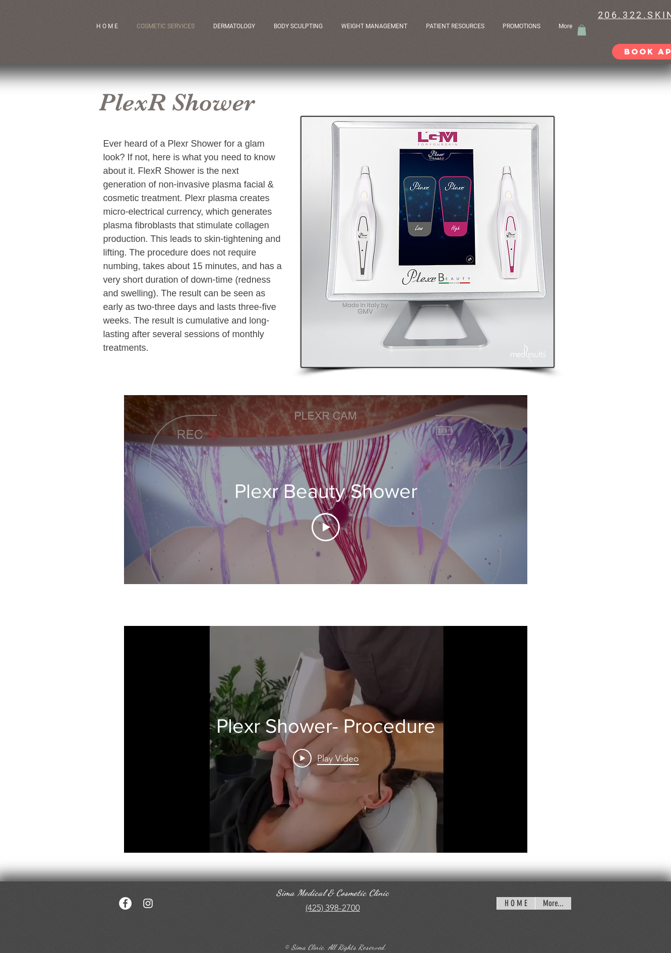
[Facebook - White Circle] (125, 903)
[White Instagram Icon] (148, 903)
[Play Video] (326, 527)
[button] (456, 26)
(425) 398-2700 (333, 908)
